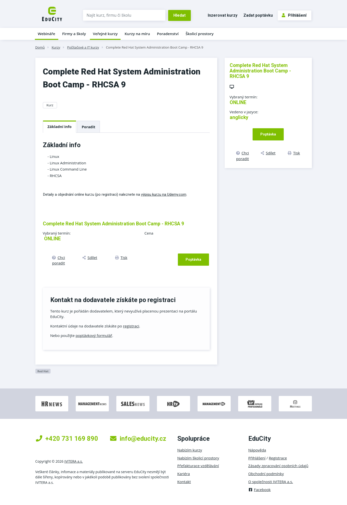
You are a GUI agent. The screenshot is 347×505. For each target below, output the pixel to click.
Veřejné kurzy (105, 33)
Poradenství (168, 33)
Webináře (46, 33)
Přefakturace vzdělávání (198, 465)
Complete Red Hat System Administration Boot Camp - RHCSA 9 (154, 47)
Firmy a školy (74, 33)
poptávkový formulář (94, 335)
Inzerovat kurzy (222, 15)
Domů (40, 47)
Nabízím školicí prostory (198, 457)
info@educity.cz (138, 438)
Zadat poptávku (258, 15)
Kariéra (183, 473)
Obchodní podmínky (266, 473)
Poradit (88, 126)
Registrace (278, 457)
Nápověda (257, 449)
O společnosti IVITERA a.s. (270, 481)
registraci (131, 325)
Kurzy (56, 47)
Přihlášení (294, 15)
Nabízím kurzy (189, 449)
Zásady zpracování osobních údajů (278, 465)
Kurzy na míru (137, 33)
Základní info (60, 126)
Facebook (259, 489)
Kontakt (184, 481)
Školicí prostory (199, 33)
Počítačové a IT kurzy (83, 47)
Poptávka (193, 259)
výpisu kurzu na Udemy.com (163, 194)
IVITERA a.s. (73, 461)
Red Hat (43, 371)
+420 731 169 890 (67, 438)
